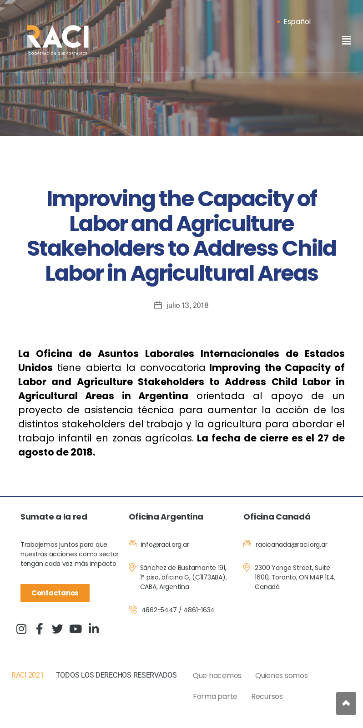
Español (294, 21)
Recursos (267, 696)
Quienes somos (281, 675)
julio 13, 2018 (188, 305)
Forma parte (215, 696)
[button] (346, 40)
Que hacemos (217, 675)
